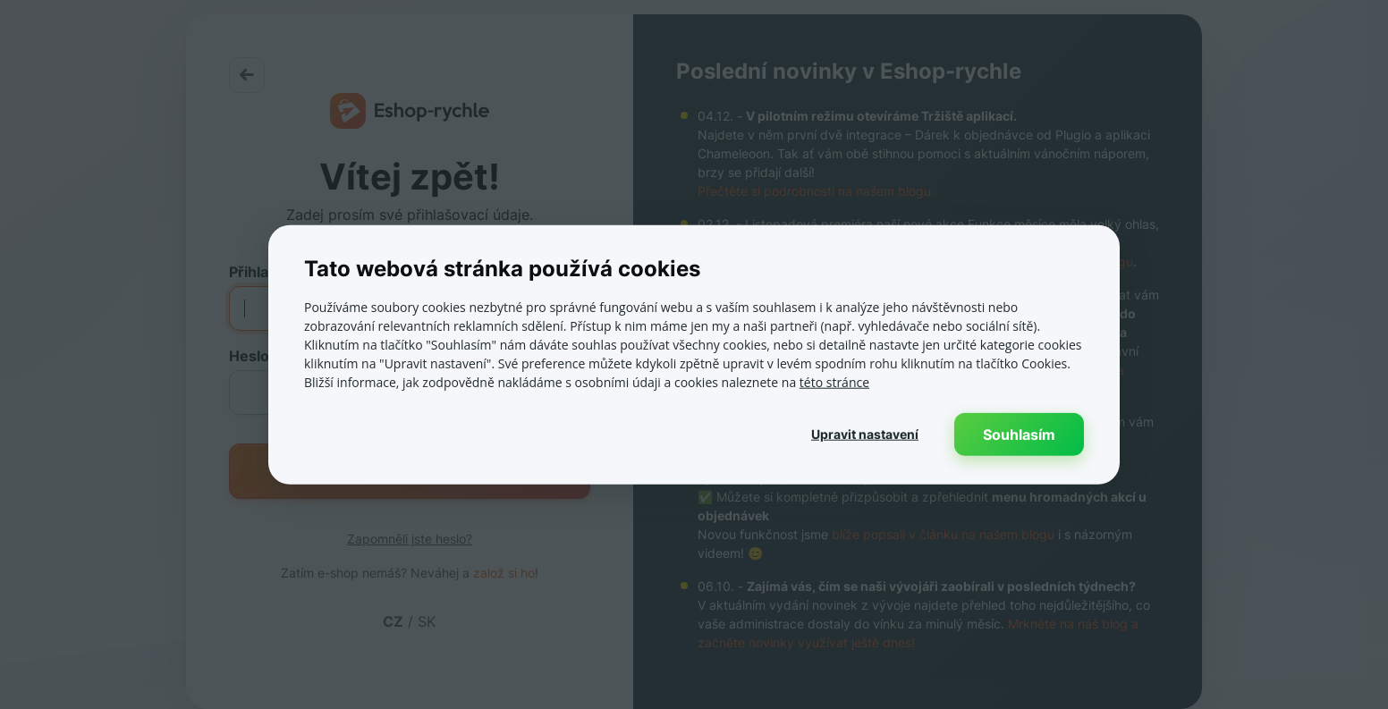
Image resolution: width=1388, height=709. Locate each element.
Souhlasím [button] (1019, 434)
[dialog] (694, 354)
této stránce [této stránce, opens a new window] (834, 382)
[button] (865, 434)
